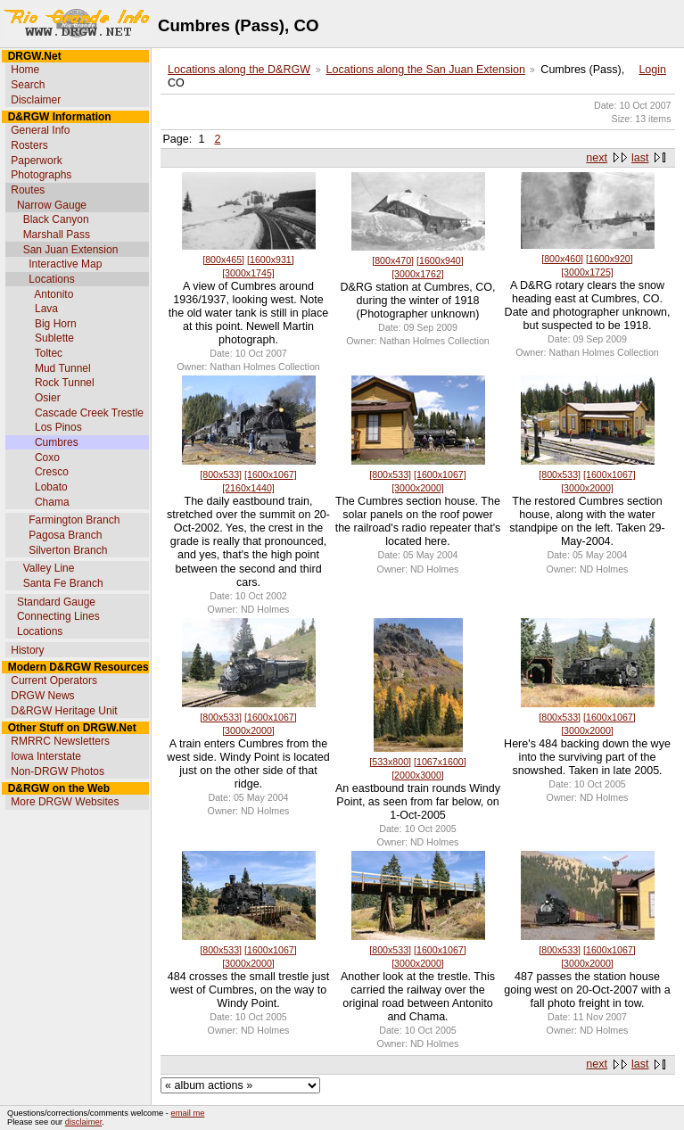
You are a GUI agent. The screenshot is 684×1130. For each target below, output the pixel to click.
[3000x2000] (417, 488)
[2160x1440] (248, 488)
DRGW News (42, 695)
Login (652, 69)
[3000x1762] (417, 273)
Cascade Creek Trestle (89, 413)
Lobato (51, 487)
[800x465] (223, 259)
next (596, 158)
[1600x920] (609, 258)
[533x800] (390, 761)
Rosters (29, 145)
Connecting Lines (58, 616)
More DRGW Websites (65, 802)
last (639, 158)
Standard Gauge (56, 602)
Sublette (54, 338)
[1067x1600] (440, 761)
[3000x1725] (587, 272)
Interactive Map (65, 264)
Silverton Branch (68, 550)
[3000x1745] (248, 273)
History (27, 650)
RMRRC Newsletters (60, 741)
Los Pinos (58, 427)
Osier (48, 398)
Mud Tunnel (63, 368)
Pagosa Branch (65, 535)
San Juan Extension (71, 249)
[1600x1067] (270, 474)
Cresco (52, 472)
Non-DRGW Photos (57, 771)
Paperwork (36, 160)
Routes (28, 190)
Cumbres (56, 442)
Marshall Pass (56, 234)
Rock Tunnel (65, 382)
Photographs (41, 175)
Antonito (53, 294)
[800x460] (562, 258)
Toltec (48, 353)
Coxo (47, 457)
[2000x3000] (417, 775)
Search (28, 84)
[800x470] (393, 260)
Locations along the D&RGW (239, 69)
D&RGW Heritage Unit (64, 711)
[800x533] (221, 474)
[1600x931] (270, 259)
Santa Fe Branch (63, 583)
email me (188, 1113)
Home (25, 69)
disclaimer (83, 1122)
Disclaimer (36, 100)
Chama (52, 502)
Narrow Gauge (52, 205)
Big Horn (56, 324)
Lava (46, 308)
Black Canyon (56, 219)
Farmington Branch (74, 520)
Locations (51, 279)
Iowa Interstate (46, 756)
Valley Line (49, 568)
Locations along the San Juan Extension (425, 69)
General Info (40, 130)
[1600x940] (440, 260)
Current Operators (54, 680)
